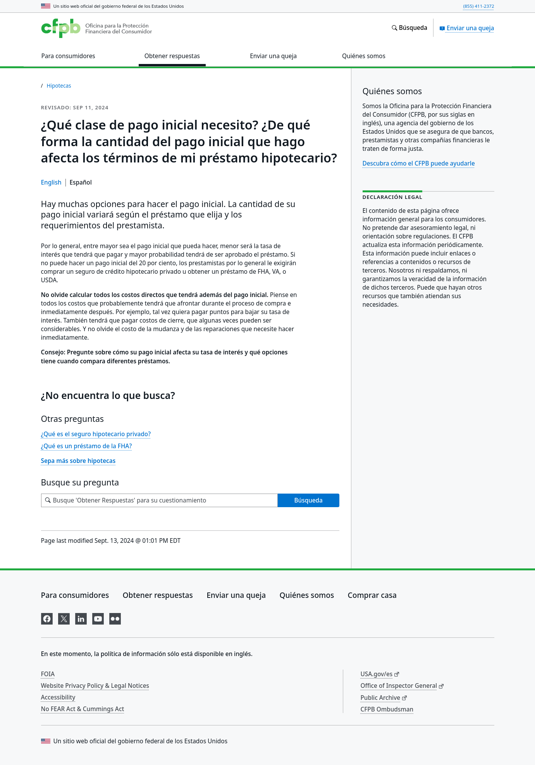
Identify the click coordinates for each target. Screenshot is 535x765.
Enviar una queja (466, 28)
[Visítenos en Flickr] (115, 617)
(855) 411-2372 (478, 6)
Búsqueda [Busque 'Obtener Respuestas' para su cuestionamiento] (308, 500)
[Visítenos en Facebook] (47, 617)
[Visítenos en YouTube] (98, 617)
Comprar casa (372, 595)
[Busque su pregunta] (159, 500)
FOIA (48, 674)
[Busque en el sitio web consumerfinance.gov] (409, 28)
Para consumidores (75, 595)
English (51, 182)
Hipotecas (59, 85)
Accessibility (58, 697)
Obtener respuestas (158, 595)
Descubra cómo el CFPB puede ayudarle (419, 163)
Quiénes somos (307, 595)
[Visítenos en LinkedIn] (81, 617)
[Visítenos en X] (64, 617)
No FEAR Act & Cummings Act (82, 709)
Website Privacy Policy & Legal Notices (95, 685)
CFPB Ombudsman (387, 709)
